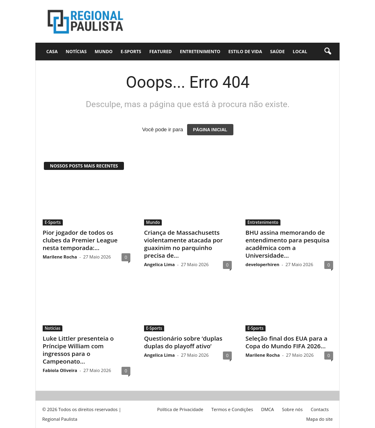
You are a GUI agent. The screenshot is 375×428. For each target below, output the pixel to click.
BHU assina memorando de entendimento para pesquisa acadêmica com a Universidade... (287, 243)
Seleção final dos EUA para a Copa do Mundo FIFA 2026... (286, 342)
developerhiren (262, 264)
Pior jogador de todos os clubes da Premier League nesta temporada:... (80, 240)
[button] (327, 51)
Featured (160, 51)
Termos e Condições (232, 409)
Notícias (76, 51)
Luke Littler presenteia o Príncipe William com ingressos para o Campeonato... (78, 349)
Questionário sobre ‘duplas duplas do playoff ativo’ (183, 342)
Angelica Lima (159, 264)
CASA (52, 51)
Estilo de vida (245, 51)
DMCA (267, 409)
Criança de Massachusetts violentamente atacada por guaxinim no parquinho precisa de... (183, 243)
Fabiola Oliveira (60, 370)
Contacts (320, 409)
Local (300, 51)
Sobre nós (292, 409)
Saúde (277, 51)
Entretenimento (200, 51)
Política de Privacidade (180, 409)
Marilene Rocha (60, 257)
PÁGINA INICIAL (210, 129)
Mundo (104, 51)
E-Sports (131, 51)
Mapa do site (319, 419)
